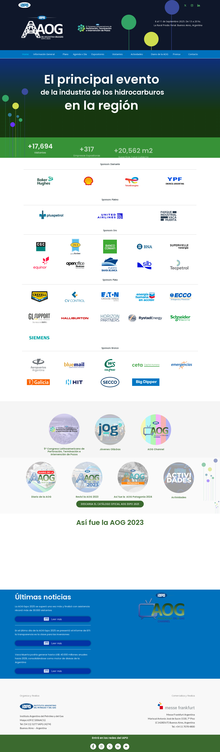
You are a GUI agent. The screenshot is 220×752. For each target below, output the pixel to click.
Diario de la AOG (159, 54)
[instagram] (192, 5)
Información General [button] (45, 54)
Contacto (193, 54)
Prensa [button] (178, 54)
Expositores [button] (99, 54)
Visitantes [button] (118, 54)
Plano (65, 54)
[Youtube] (126, 747)
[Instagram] (101, 746)
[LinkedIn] (198, 5)
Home (25, 54)
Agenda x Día (80, 54)
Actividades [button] (138, 54)
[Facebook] (185, 5)
